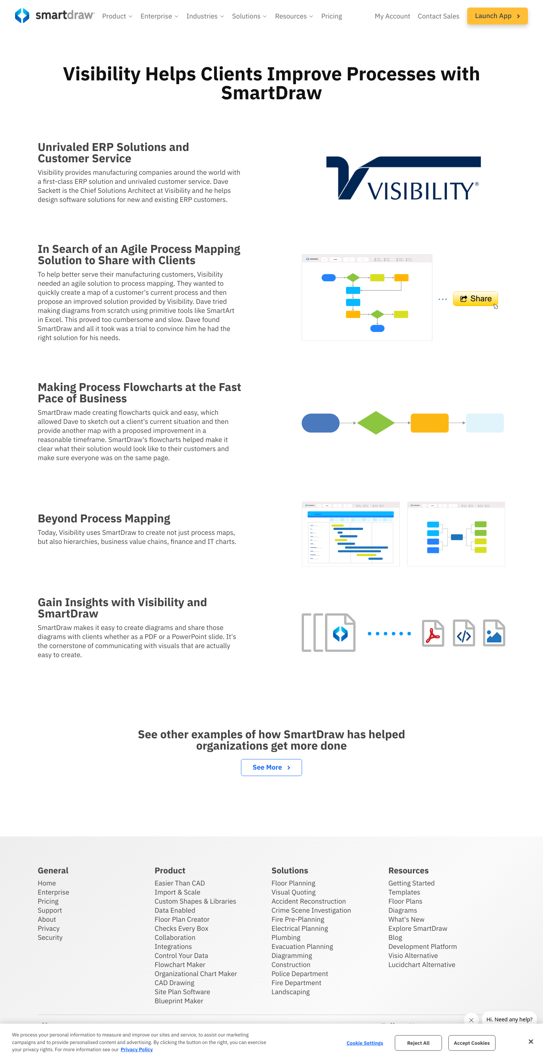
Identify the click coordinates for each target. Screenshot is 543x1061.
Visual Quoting (294, 892)
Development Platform (422, 946)
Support (50, 910)
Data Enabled (175, 910)
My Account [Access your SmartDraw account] (392, 16)
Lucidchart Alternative (422, 964)
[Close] (531, 1041)
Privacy (49, 928)
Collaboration (175, 937)
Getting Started (411, 883)
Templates (404, 892)
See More (271, 767)
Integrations (173, 946)
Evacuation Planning (302, 946)
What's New (406, 919)
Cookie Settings (365, 1042)
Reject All (418, 1042)
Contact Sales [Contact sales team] (439, 16)
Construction (291, 964)
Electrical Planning (300, 928)
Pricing (48, 901)
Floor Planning (293, 883)
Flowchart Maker (180, 964)
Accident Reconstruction (309, 901)
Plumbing (286, 937)
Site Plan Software (182, 991)
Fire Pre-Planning (298, 919)
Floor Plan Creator (182, 919)
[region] (271, 1042)
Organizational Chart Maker (196, 973)
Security (50, 937)
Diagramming (292, 955)
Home (47, 883)
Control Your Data (181, 955)
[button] (117, 16)
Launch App (497, 15)
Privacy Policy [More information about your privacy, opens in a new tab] (137, 1049)
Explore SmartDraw (417, 928)
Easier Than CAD (180, 883)
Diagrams (402, 910)
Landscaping (291, 991)
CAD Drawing (174, 982)
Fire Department (296, 982)
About (47, 919)
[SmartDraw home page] (55, 15)
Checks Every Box (182, 928)
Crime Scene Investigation (311, 910)
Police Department (300, 973)
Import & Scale (177, 892)
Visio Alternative (413, 955)
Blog (395, 937)
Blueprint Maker (179, 1000)
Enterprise (53, 892)
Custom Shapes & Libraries (195, 901)
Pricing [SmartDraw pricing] (331, 16)
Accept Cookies (472, 1042)
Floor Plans (405, 901)
